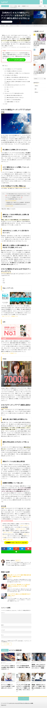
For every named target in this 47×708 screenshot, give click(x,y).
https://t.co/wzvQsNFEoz (10, 200)
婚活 (35, 88)
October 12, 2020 (9, 205)
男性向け (36, 74)
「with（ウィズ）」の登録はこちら (9, 353)
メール (3, 630)
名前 (2, 625)
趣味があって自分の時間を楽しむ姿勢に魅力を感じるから (16, 77)
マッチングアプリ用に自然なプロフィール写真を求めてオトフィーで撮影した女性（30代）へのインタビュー (23, 688)
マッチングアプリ (9, 663)
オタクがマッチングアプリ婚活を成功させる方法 (13, 93)
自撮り (19, 6)
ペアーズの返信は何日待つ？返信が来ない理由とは (23, 666)
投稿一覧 (17, 560)
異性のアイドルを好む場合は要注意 (12, 99)
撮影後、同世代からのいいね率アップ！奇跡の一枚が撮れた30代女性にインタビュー (38, 687)
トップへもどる (23, 699)
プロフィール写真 (13, 6)
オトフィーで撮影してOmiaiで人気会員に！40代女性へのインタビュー (8, 686)
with (6, 89)
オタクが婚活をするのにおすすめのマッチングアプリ (14, 85)
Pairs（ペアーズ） (9, 87)
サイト (2, 635)
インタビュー (40, 662)
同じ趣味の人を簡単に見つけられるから (13, 71)
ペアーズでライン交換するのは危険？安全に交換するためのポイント (8, 667)
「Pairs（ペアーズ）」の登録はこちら (9, 316)
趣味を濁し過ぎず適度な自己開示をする (13, 95)
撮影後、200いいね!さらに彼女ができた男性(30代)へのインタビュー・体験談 (38, 666)
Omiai (6, 91)
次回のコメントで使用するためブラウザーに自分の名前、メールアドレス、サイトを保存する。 (16, 641)
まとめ (5, 104)
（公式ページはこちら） (20, 528)
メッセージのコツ (13, 7)
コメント (3, 612)
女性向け (9, 21)
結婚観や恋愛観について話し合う (12, 102)
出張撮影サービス (25, 6)
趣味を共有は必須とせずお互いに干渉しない (14, 97)
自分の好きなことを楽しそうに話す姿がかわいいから (15, 79)
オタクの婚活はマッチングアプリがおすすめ (12, 69)
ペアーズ (3, 663)
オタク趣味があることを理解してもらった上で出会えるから (17, 73)
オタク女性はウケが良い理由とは (10, 75)
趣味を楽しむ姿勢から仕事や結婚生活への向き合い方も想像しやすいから (17, 82)
